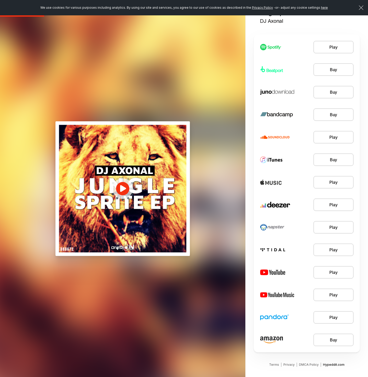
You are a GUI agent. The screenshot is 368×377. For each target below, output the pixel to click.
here (324, 7)
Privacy (289, 365)
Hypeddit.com (333, 365)
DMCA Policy (309, 365)
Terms (274, 365)
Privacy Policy (262, 7)
